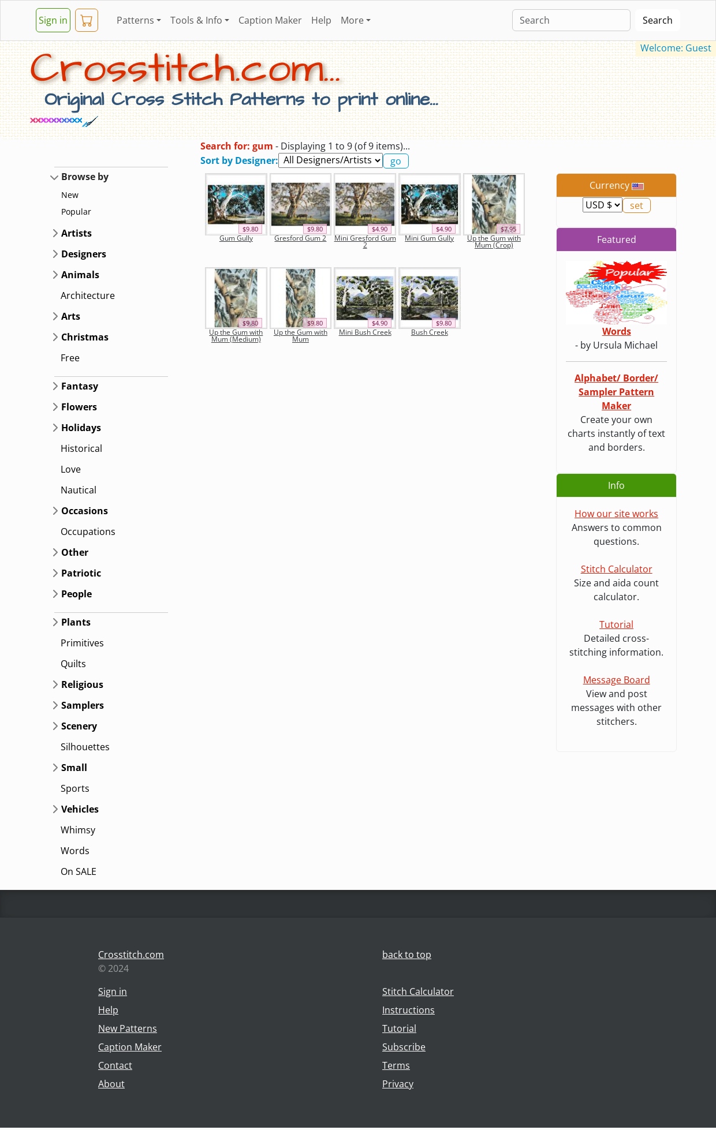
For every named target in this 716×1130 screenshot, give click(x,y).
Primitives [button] (82, 643)
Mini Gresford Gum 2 (365, 241)
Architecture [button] (88, 295)
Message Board (616, 679)
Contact (115, 1065)
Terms (396, 1065)
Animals (80, 274)
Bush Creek (429, 332)
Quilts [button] (73, 663)
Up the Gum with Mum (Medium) (236, 335)
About (111, 1083)
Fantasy (79, 386)
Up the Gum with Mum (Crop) (494, 241)
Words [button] (75, 850)
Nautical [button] (78, 490)
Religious (82, 684)
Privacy (397, 1083)
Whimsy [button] (78, 830)
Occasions (84, 510)
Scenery (79, 726)
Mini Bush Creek (365, 332)
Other (74, 552)
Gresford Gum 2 (300, 238)
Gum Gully (236, 238)
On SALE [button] (78, 871)
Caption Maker (270, 20)
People (76, 594)
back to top (406, 954)
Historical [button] (81, 448)
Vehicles (80, 809)
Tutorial (616, 624)
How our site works (616, 513)
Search (658, 20)
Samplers (82, 705)
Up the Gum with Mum (300, 335)
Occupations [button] (88, 531)
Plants (76, 622)
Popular (76, 211)
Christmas (85, 337)
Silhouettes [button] (85, 746)
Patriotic (81, 573)
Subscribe (404, 1047)
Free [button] (70, 357)
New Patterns (127, 1028)
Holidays (81, 427)
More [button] (352, 20)
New (70, 194)
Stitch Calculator (616, 569)
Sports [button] (75, 788)
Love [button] (71, 469)
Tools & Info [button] (196, 20)
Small (74, 767)
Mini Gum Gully (429, 238)
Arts (70, 316)
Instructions (408, 1010)
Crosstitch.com (131, 954)
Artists (76, 233)
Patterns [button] (135, 20)
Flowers (79, 407)
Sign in (53, 20)
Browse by (85, 176)
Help (321, 20)
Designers (83, 254)
